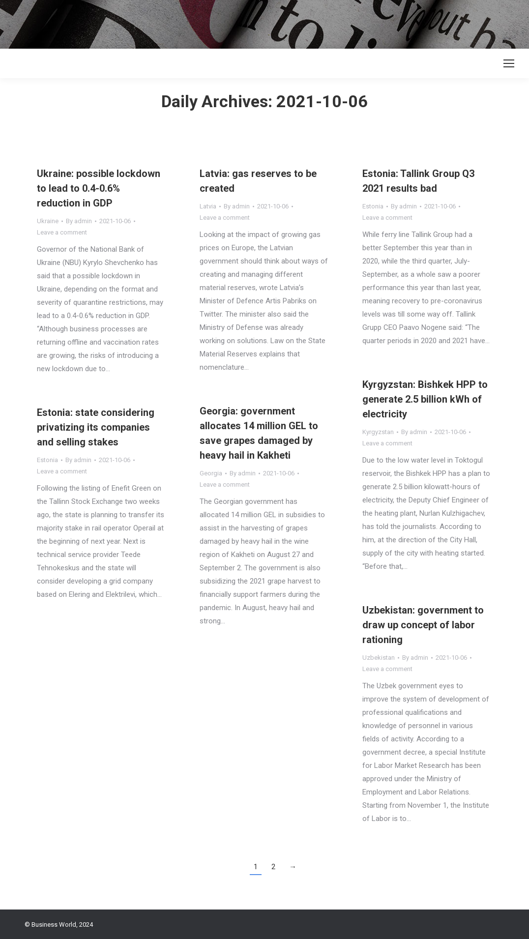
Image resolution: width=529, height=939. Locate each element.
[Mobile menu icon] (509, 63)
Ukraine (48, 221)
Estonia (372, 206)
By (79, 221)
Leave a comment (62, 232)
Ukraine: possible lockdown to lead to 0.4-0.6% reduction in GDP (98, 188)
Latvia (208, 206)
